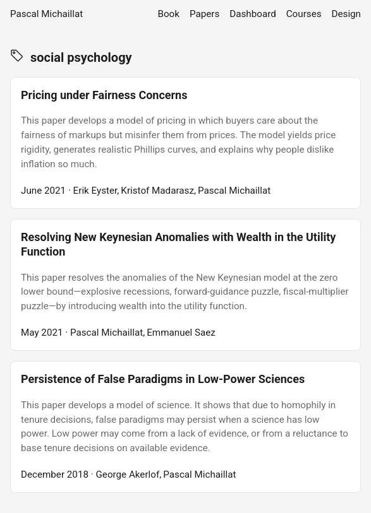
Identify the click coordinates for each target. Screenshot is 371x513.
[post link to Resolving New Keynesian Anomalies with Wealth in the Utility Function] (185, 285)
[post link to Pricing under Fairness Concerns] (185, 143)
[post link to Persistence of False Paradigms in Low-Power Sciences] (185, 427)
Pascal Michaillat (46, 14)
